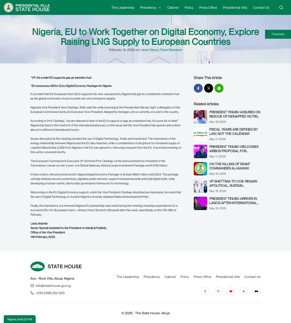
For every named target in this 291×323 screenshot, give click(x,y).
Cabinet (173, 7)
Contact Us (261, 7)
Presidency (148, 7)
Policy (189, 7)
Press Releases (171, 50)
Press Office (208, 7)
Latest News (149, 50)
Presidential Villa (235, 7)
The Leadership (122, 7)
